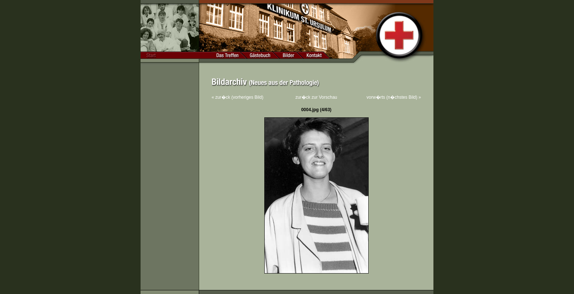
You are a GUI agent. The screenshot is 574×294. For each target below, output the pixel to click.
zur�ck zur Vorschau (316, 97)
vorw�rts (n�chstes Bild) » (393, 97)
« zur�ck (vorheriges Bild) (237, 97)
